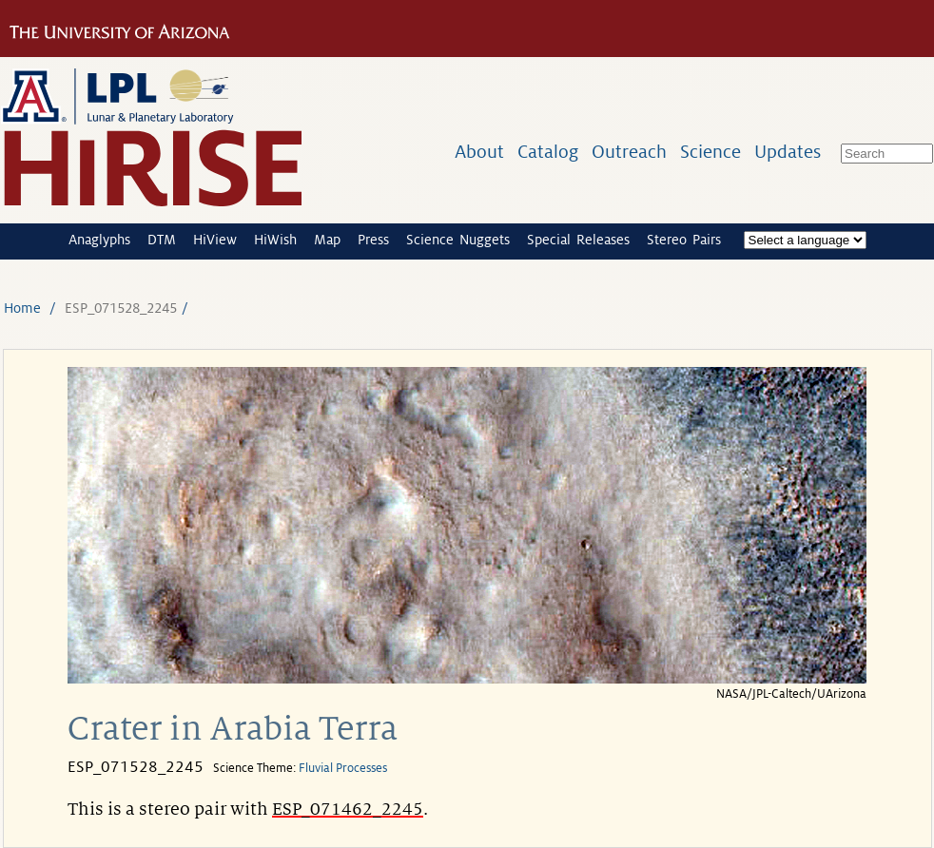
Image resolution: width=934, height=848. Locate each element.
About (479, 152)
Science (710, 152)
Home (22, 308)
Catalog (547, 152)
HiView (215, 239)
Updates (787, 152)
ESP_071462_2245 (347, 809)
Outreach (629, 152)
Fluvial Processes (343, 768)
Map (327, 239)
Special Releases (578, 239)
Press (373, 239)
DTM (161, 239)
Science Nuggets (458, 239)
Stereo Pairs (684, 239)
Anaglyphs (99, 239)
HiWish (275, 239)
